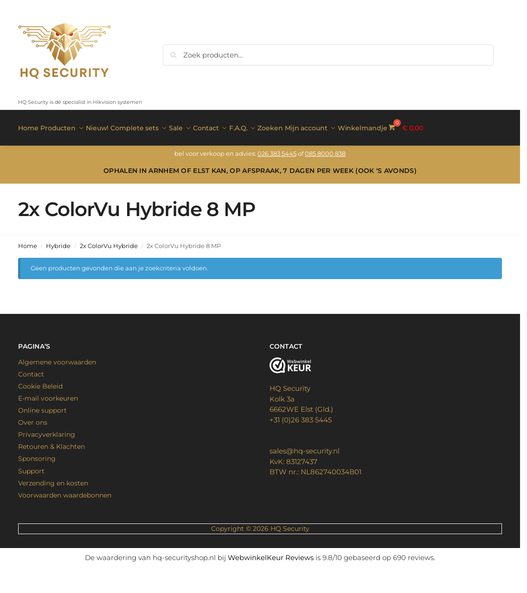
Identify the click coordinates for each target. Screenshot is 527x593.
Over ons (32, 418)
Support (31, 466)
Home (27, 241)
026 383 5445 (276, 149)
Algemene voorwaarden (57, 357)
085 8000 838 (325, 149)
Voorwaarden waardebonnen (64, 490)
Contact (31, 369)
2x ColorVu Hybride (109, 241)
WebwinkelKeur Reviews (271, 552)
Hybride (58, 241)
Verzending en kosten (53, 478)
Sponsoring (37, 454)
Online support (42, 406)
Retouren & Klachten (51, 442)
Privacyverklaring (46, 430)
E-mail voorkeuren (48, 393)
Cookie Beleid (40, 381)
